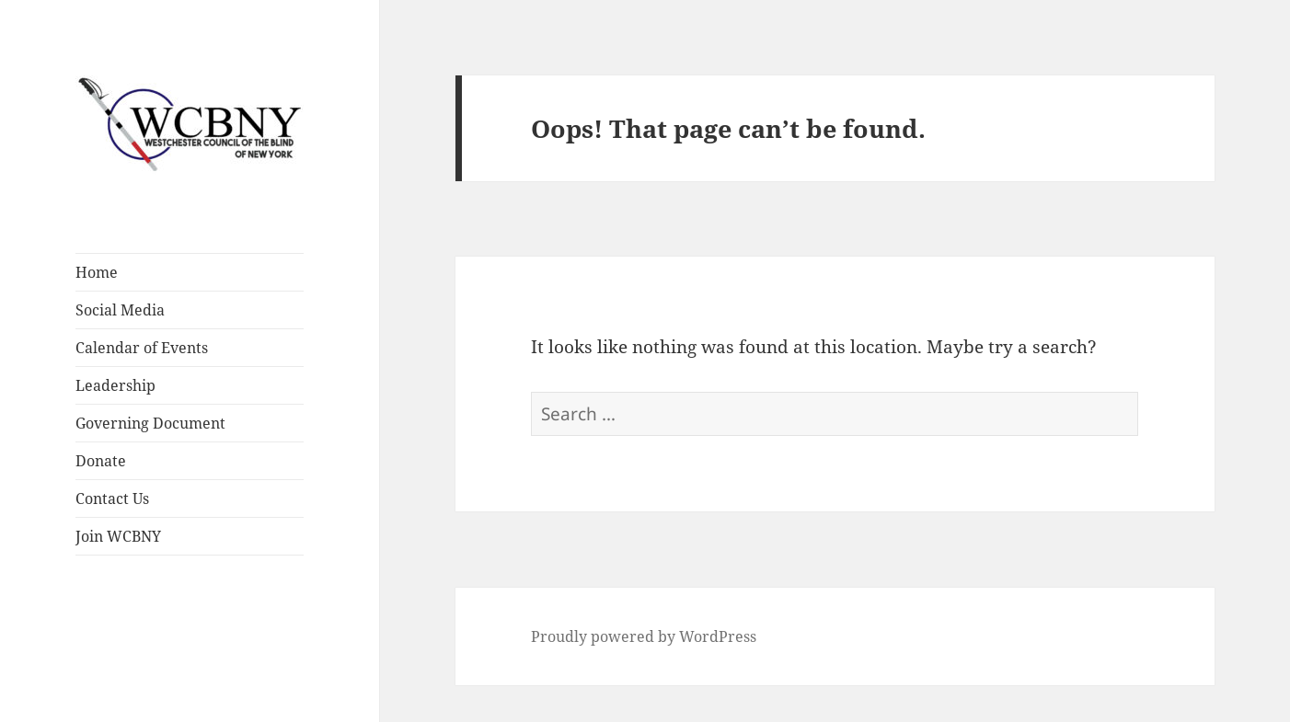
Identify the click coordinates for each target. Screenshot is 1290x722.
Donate (100, 461)
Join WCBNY (118, 536)
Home (96, 272)
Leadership (115, 385)
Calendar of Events (141, 348)
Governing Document (150, 423)
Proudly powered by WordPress (643, 636)
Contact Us (112, 498)
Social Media (120, 310)
